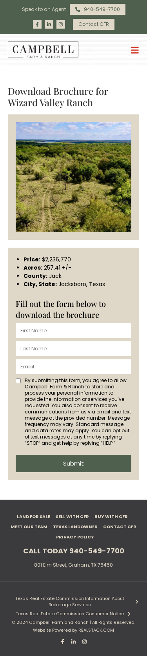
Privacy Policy (75, 537)
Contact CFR (119, 527)
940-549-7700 (96, 551)
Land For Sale (33, 516)
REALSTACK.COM (96, 630)
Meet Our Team (29, 527)
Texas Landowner (75, 527)
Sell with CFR (72, 516)
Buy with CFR (111, 516)
